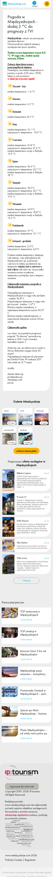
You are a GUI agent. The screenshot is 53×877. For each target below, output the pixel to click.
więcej (26, 580)
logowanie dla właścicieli (22, 786)
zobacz (33, 815)
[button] (47, 4)
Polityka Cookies (13, 860)
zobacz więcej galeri (26, 451)
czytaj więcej (26, 619)
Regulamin (30, 860)
